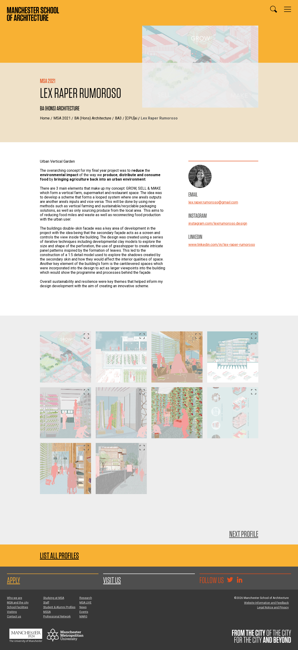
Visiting (12, 612)
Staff (46, 602)
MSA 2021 (62, 118)
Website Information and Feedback (266, 602)
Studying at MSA (53, 598)
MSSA (47, 612)
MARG (83, 616)
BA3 (118, 118)
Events (83, 612)
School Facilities (17, 607)
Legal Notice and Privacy (273, 607)
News (83, 607)
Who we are (14, 598)
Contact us (14, 616)
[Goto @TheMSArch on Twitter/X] (230, 580)
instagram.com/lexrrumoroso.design (217, 223)
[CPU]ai (131, 118)
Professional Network (57, 616)
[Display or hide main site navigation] (287, 9)
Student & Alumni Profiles (59, 607)
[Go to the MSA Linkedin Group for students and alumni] (239, 580)
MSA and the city (18, 602)
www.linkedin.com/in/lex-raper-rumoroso (221, 244)
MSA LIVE (85, 602)
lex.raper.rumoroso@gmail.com (213, 202)
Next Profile (243, 534)
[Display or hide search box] (273, 9)
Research (85, 598)
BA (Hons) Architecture (92, 118)
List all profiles (59, 555)
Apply (13, 580)
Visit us (112, 580)
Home (45, 118)
